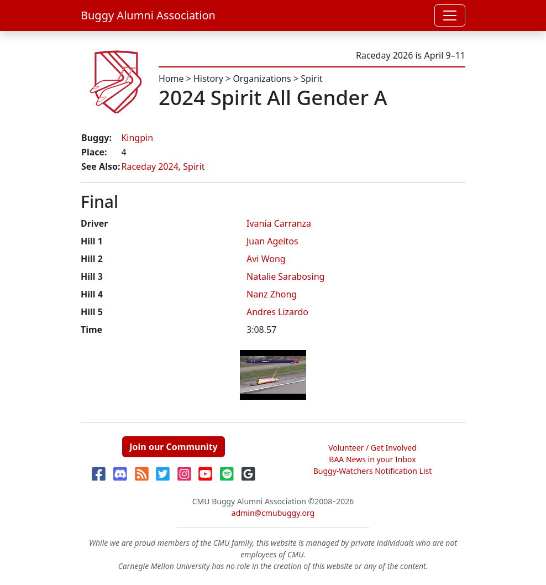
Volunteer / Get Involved (372, 447)
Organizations (262, 78)
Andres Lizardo (277, 312)
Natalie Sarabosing (285, 276)
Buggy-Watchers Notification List (372, 471)
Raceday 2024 (149, 166)
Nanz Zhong (271, 294)
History (208, 78)
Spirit (311, 78)
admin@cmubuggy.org (273, 513)
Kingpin (137, 138)
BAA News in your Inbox (372, 459)
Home (171, 78)
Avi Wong (266, 259)
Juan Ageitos (272, 241)
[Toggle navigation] (449, 15)
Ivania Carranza (278, 223)
